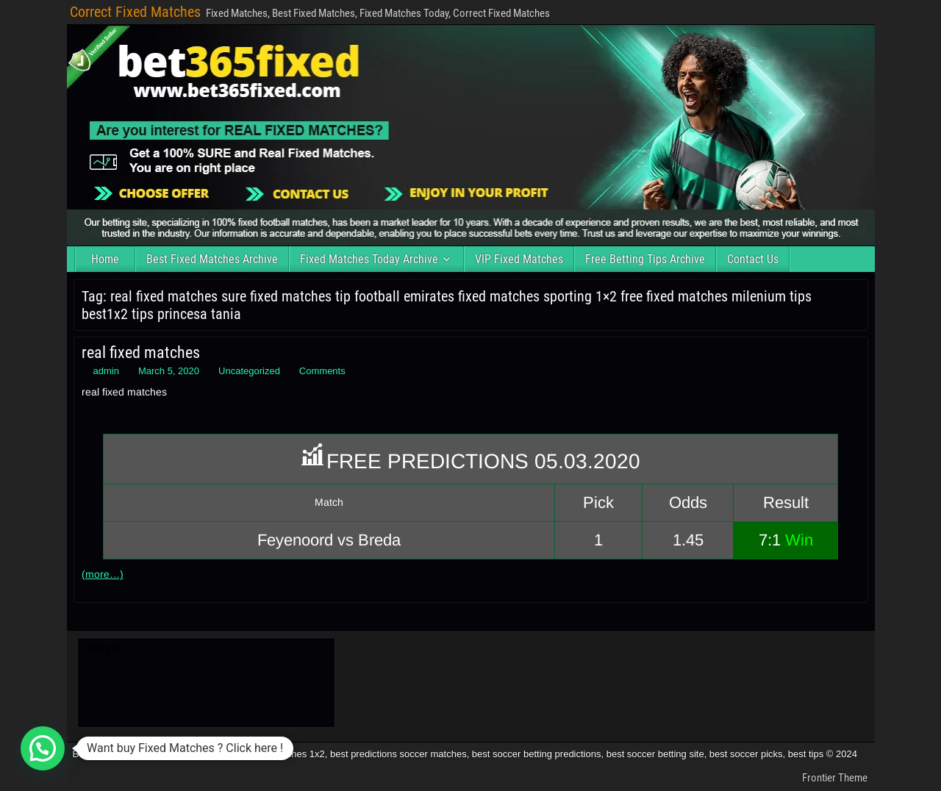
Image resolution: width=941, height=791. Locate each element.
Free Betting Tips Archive (645, 259)
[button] (43, 748)
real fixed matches (141, 352)
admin (106, 370)
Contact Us (753, 259)
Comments (322, 370)
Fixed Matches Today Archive (369, 259)
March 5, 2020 (168, 370)
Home (105, 259)
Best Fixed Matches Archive (212, 259)
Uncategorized (249, 370)
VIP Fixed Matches (519, 259)
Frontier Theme (834, 777)
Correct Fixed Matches (135, 12)
